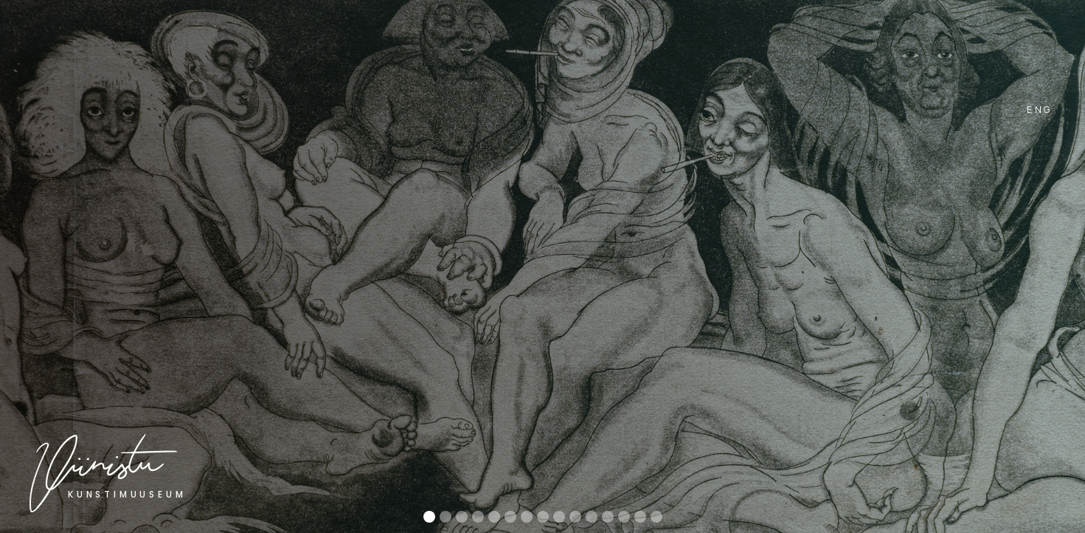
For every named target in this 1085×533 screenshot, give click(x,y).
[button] (1023, 279)
